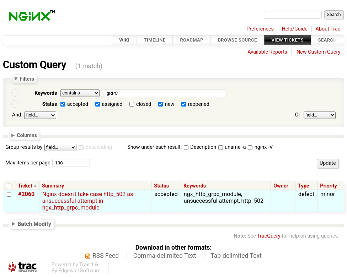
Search (327, 40)
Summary (53, 186)
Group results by (23, 147)
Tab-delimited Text (236, 255)
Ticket (25, 186)
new (169, 104)
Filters (27, 79)
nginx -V (260, 147)
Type (303, 186)
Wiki (124, 40)
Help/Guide (295, 29)
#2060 (26, 194)
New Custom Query (318, 52)
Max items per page (27, 163)
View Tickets (288, 40)
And (16, 115)
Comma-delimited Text (164, 255)
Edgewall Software (79, 271)
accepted (77, 104)
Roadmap (191, 40)
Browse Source (237, 40)
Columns (27, 135)
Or (297, 115)
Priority (328, 186)
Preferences (260, 29)
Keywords (45, 93)
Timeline (155, 40)
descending (99, 147)
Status (49, 104)
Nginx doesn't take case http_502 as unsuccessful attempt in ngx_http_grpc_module (87, 201)
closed (143, 104)
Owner (280, 186)
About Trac (328, 29)
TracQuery (268, 236)
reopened (198, 104)
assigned (112, 104)
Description (200, 147)
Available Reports (267, 52)
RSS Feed (105, 255)
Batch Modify (34, 224)
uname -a (232, 147)
